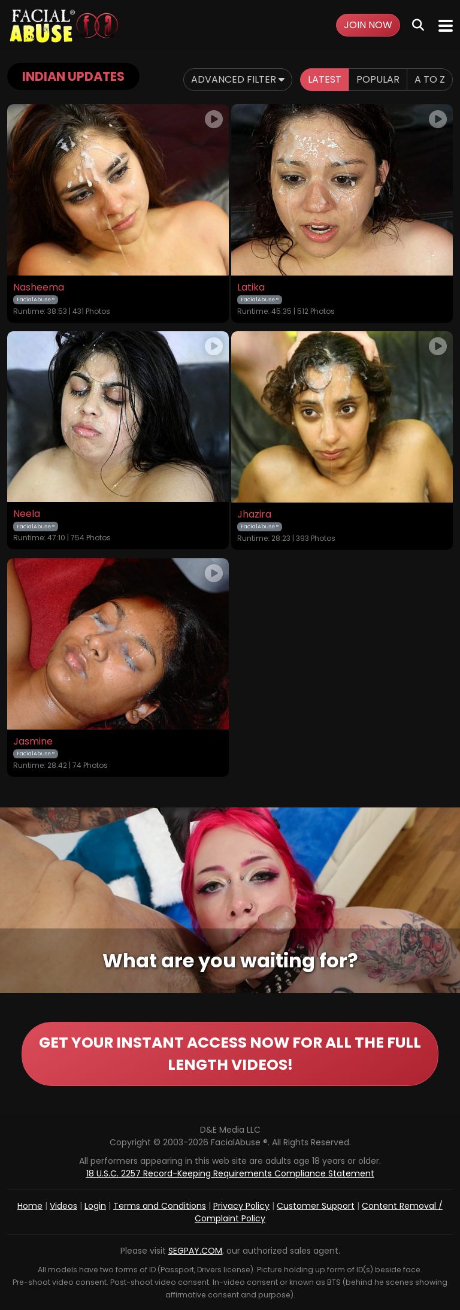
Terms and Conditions (159, 1206)
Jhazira (254, 515)
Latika (251, 288)
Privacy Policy (241, 1206)
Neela (26, 514)
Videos (63, 1206)
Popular (378, 79)
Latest (324, 79)
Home (30, 1206)
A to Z (429, 79)
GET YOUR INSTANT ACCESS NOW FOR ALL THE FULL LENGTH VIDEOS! (230, 1054)
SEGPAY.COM (195, 1251)
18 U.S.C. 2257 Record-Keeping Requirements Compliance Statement (230, 1173)
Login (95, 1206)
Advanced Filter (238, 79)
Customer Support (316, 1206)
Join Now (368, 25)
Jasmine (33, 742)
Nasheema (38, 288)
